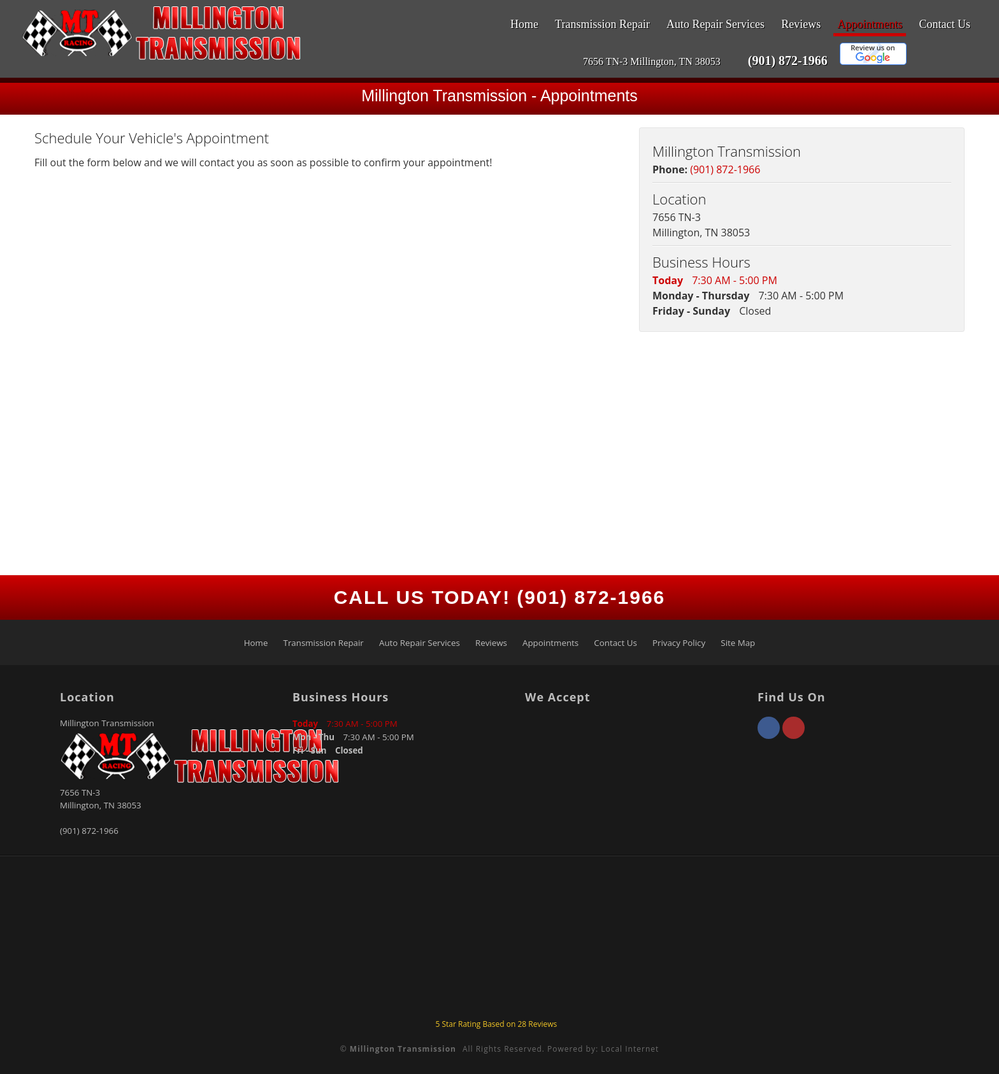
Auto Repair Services (715, 24)
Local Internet (630, 1048)
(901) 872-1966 (788, 61)
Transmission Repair (602, 24)
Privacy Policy (678, 642)
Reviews (801, 24)
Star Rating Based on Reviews (496, 1024)
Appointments (869, 24)
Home (524, 24)
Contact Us (945, 24)
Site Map (738, 642)
